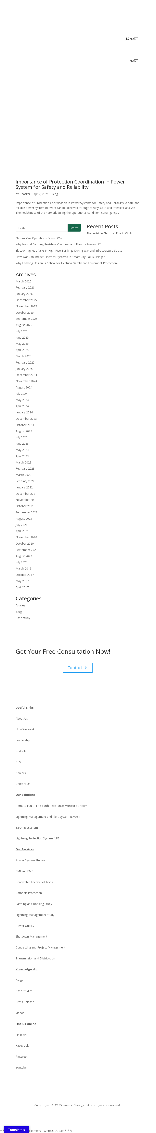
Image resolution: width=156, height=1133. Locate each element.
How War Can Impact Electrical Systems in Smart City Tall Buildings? (60, 257)
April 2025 (22, 350)
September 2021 (26, 512)
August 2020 (24, 556)
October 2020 (25, 543)
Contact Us (77, 667)
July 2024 (21, 393)
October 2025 (25, 312)
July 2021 (21, 525)
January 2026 (24, 294)
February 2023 (25, 468)
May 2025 (22, 343)
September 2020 (26, 549)
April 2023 (22, 456)
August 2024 (24, 387)
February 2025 (25, 362)
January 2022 (24, 487)
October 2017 (25, 574)
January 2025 (24, 368)
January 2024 (24, 412)
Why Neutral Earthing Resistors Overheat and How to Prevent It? (58, 244)
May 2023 (22, 450)
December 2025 (26, 300)
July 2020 (21, 562)
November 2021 (26, 500)
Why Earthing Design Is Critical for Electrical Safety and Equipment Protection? (67, 263)
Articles (20, 605)
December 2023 (26, 418)
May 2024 (22, 400)
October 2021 (25, 506)
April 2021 (22, 531)
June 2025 (22, 337)
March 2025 (23, 356)
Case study (23, 618)
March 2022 (23, 475)
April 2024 (22, 406)
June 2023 (22, 443)
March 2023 (23, 462)
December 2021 (26, 493)
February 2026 (25, 287)
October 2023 (25, 425)
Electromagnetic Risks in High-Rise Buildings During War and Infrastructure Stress (69, 250)
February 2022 (25, 481)
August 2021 (24, 518)
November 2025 (26, 306)
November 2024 (26, 381)
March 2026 (23, 281)
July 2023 (21, 437)
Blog (55, 194)
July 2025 (21, 331)
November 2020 (26, 537)
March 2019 (23, 568)
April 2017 (22, 587)
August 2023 (24, 431)
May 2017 (22, 581)
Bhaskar (25, 194)
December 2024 (26, 375)
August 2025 (24, 325)
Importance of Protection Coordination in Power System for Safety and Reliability (74, 184)
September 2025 (26, 319)
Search (74, 228)
